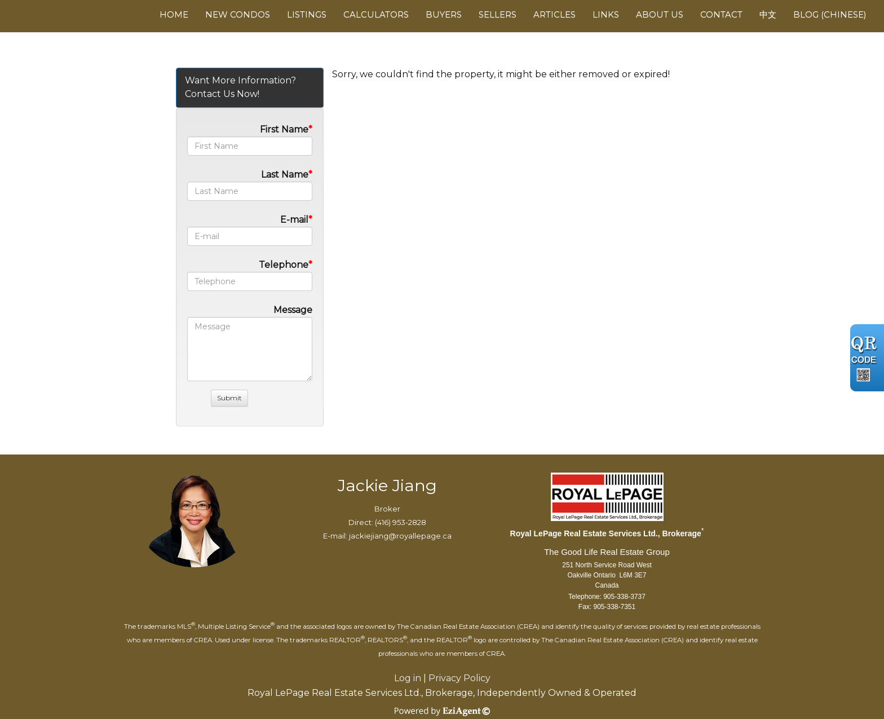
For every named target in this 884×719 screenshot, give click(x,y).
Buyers (444, 14)
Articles (554, 14)
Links (606, 14)
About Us (659, 14)
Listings (306, 14)
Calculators (376, 14)
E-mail (294, 219)
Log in (407, 678)
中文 (767, 14)
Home (174, 14)
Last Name (284, 174)
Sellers (497, 14)
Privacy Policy (459, 678)
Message (292, 310)
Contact (721, 14)
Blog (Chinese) (830, 14)
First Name (284, 129)
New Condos (237, 14)
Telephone (283, 264)
